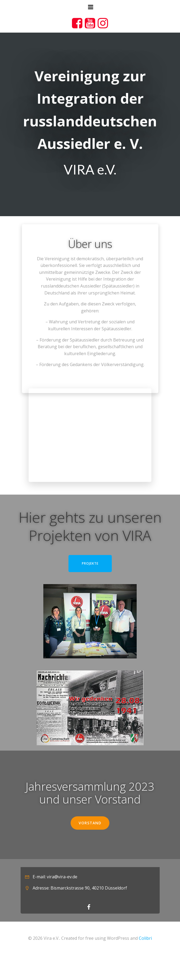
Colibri (145, 938)
